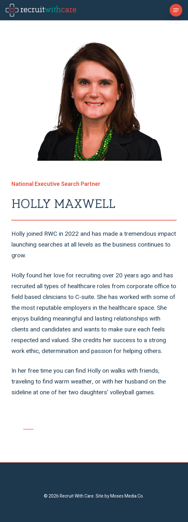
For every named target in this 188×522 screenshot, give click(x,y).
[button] (176, 10)
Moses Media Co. (127, 496)
